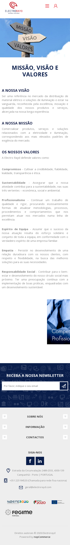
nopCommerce (42, 537)
